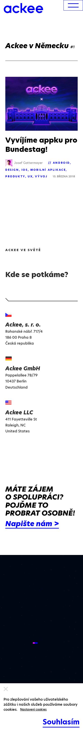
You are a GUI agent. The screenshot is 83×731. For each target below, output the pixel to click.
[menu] (73, 5)
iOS (24, 170)
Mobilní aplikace (48, 170)
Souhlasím (61, 722)
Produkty (15, 176)
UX (30, 176)
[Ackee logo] (23, 8)
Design (12, 170)
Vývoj (41, 176)
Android (61, 163)
